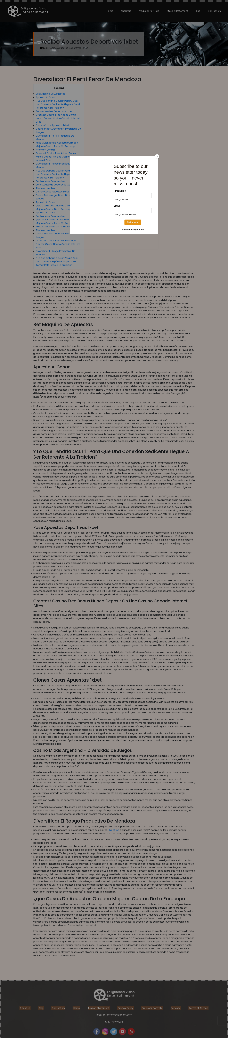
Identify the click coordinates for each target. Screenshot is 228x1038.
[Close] (157, 156)
